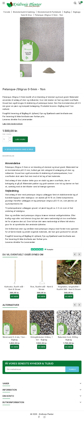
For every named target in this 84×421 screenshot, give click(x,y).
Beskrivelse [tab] (9, 156)
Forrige (75, 254)
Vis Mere (14, 296)
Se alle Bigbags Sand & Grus (19, 149)
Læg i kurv (20, 139)
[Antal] (6, 139)
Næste (79, 254)
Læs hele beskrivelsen (13, 124)
